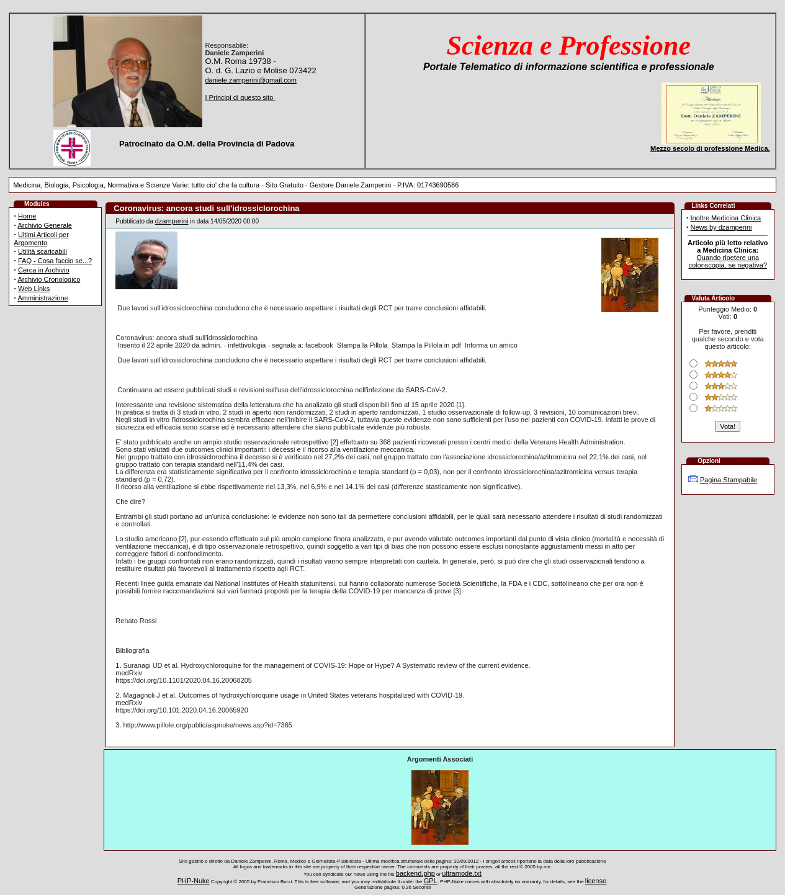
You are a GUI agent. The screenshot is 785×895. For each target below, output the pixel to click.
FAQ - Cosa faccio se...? (55, 260)
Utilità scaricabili (42, 251)
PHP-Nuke (193, 880)
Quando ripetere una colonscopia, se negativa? (727, 261)
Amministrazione (42, 298)
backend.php (415, 873)
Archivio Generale (44, 225)
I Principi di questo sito (240, 97)
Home (27, 216)
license (595, 880)
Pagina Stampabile (728, 479)
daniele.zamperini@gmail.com (251, 80)
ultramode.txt (462, 873)
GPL (430, 880)
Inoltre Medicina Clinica (725, 218)
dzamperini (172, 221)
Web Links (34, 288)
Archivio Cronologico (48, 279)
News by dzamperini (720, 227)
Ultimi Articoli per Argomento (41, 238)
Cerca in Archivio (44, 270)
